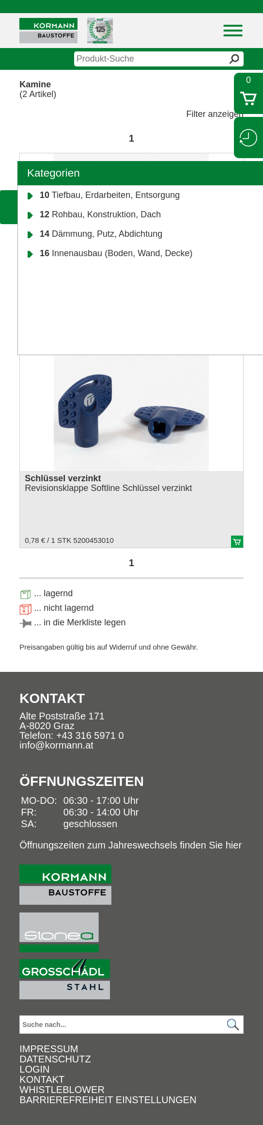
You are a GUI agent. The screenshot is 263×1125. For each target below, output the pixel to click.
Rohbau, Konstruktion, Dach (100, 214)
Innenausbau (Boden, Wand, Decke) (116, 253)
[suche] (159, 58)
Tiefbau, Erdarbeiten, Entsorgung (110, 195)
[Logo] (48, 31)
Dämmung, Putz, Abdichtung (101, 234)
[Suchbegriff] (131, 1024)
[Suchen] (233, 1025)
